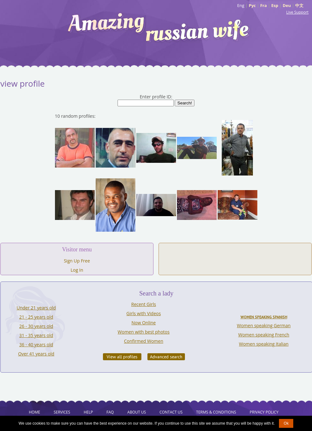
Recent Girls (143, 304)
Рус (252, 5)
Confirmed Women (143, 341)
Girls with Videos (143, 313)
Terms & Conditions (216, 412)
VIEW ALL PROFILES (122, 356)
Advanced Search (166, 356)
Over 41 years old (36, 354)
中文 (299, 5)
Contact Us (171, 412)
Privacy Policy (264, 412)
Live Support (297, 12)
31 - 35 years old (36, 335)
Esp (274, 5)
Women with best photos (143, 332)
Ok (286, 423)
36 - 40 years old (36, 344)
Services (62, 412)
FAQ (110, 412)
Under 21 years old (36, 308)
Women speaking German (264, 325)
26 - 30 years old (36, 326)
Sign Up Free (77, 261)
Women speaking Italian (263, 344)
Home (34, 412)
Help (88, 412)
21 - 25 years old (36, 317)
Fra (263, 5)
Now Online (144, 323)
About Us (136, 412)
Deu (287, 5)
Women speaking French (263, 335)
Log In (77, 270)
